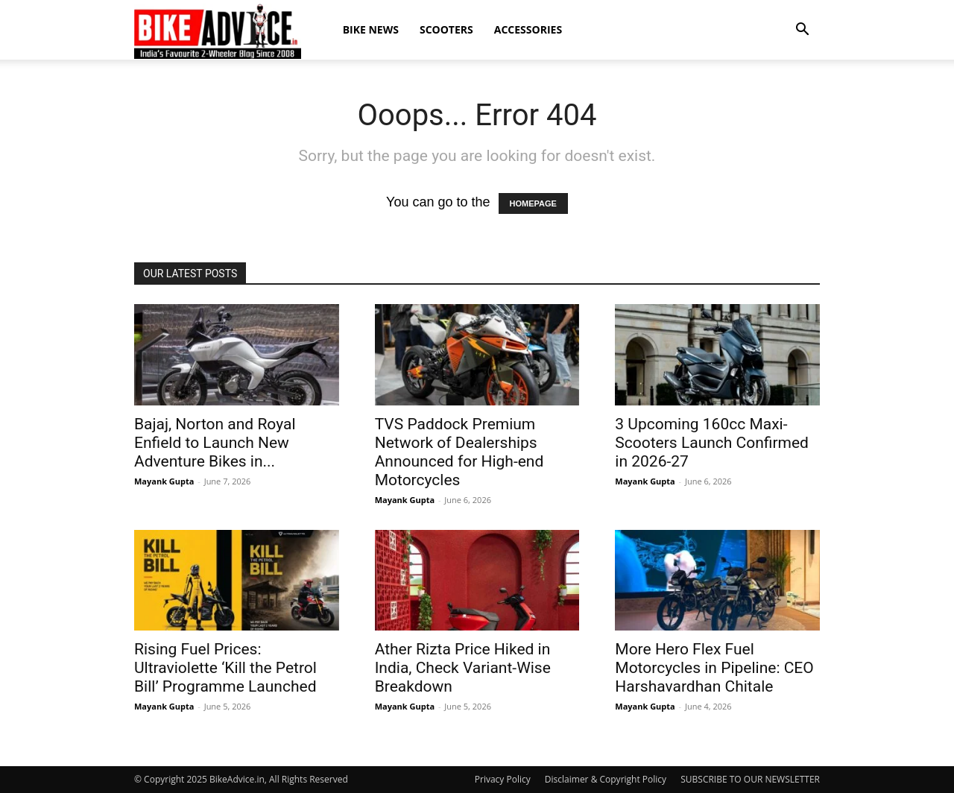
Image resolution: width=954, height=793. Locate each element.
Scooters (446, 29)
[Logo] (217, 30)
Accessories (528, 29)
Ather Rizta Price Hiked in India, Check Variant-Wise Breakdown (463, 667)
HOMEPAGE (533, 203)
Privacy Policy (503, 779)
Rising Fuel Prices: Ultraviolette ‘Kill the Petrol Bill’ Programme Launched (225, 667)
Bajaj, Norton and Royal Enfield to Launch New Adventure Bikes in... (215, 442)
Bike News (371, 29)
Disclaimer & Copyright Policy (605, 779)
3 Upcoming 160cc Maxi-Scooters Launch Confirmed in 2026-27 (712, 442)
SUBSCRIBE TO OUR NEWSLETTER (750, 779)
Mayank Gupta (164, 481)
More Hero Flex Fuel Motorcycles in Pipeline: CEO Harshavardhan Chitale (714, 667)
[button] (802, 30)
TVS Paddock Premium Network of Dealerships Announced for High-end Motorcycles (459, 452)
